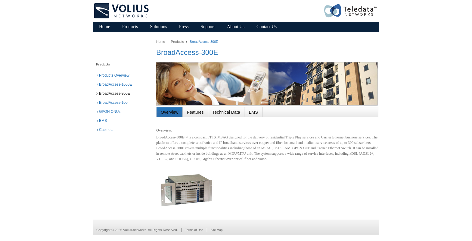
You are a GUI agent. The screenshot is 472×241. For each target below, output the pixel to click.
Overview (169, 112)
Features (195, 112)
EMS (253, 112)
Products (177, 41)
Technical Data (226, 112)
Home (160, 41)
